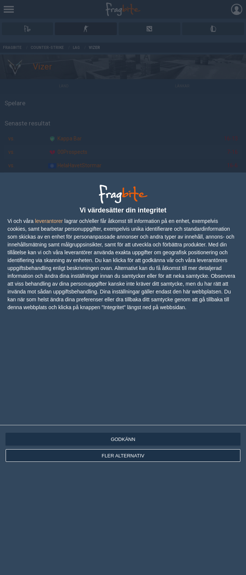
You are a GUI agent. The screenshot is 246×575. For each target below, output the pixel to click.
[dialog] (123, 373)
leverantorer (49, 221)
